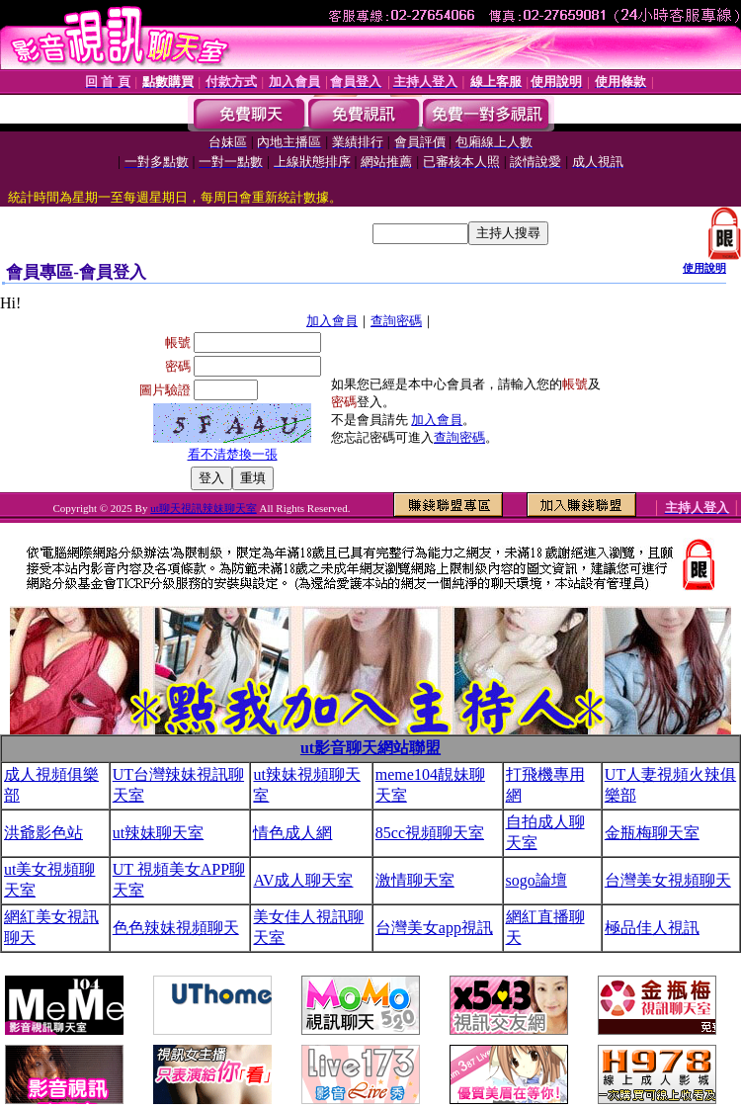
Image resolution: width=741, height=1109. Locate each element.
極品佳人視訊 (652, 927)
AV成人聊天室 (303, 880)
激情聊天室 (414, 880)
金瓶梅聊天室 (652, 832)
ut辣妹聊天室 (158, 832)
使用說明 (704, 268)
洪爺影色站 (43, 832)
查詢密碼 (396, 320)
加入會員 (332, 320)
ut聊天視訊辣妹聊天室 (203, 508)
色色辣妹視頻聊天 (176, 927)
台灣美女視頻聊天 (668, 880)
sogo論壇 (536, 880)
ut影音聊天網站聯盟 (370, 747)
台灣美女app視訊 (434, 927)
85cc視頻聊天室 (429, 832)
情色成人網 (292, 832)
